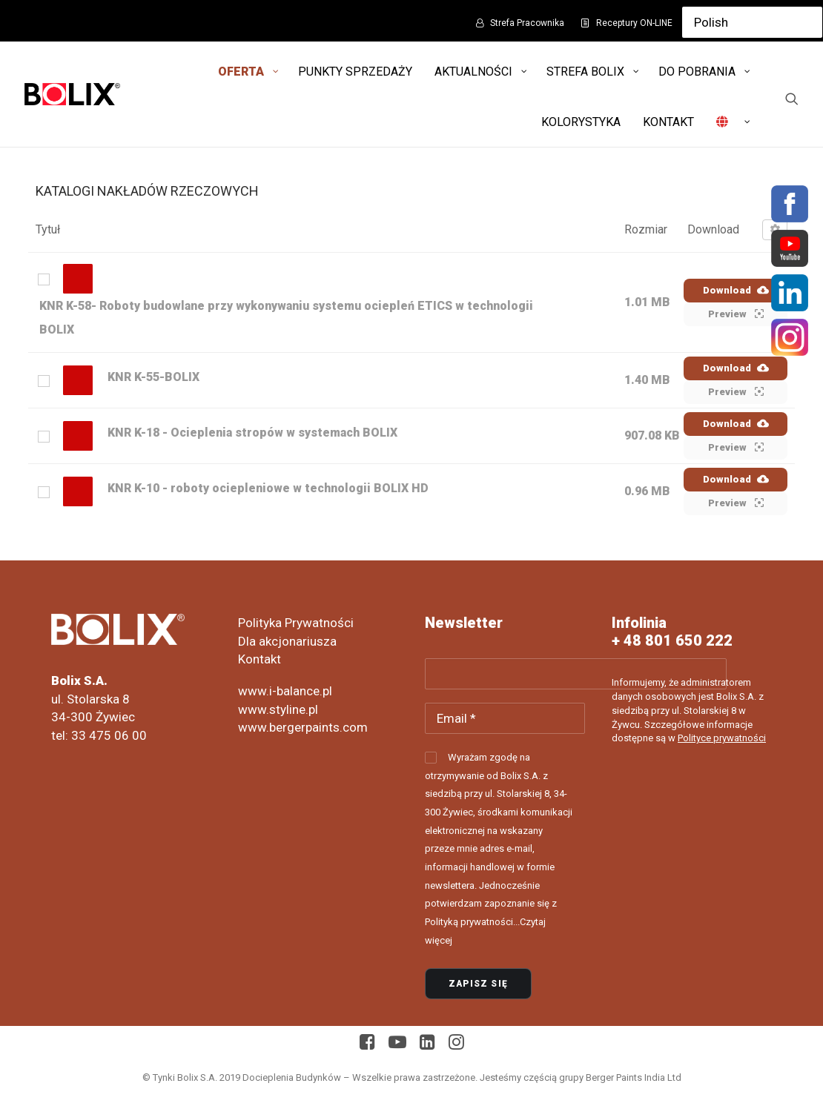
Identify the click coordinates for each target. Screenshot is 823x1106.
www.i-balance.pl (285, 690)
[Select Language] (752, 22)
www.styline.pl (278, 709)
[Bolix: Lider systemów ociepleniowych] (72, 94)
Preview (736, 313)
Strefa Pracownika (527, 23)
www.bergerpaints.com (303, 727)
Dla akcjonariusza (287, 641)
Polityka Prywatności (296, 622)
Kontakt (259, 659)
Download (736, 290)
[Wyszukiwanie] (792, 98)
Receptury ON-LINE (634, 23)
